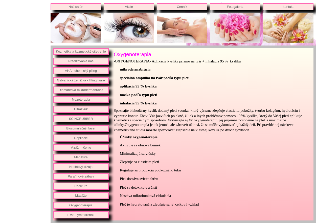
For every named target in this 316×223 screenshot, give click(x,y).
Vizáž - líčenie (81, 147)
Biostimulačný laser (81, 128)
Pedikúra (80, 186)
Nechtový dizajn (81, 167)
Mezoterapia (81, 99)
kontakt (288, 7)
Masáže (81, 195)
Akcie (129, 7)
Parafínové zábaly (81, 176)
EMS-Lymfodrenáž (80, 215)
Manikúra (80, 157)
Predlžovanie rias (81, 61)
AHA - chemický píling (81, 71)
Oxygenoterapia (81, 205)
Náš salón (76, 7)
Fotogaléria (235, 7)
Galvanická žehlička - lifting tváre (81, 80)
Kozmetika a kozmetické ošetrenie (81, 51)
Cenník (182, 7)
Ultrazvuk (81, 109)
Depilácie (80, 138)
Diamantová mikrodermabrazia (80, 90)
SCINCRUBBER (81, 119)
